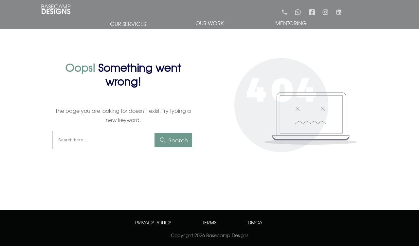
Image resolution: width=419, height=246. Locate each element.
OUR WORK (209, 23)
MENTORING (291, 23)
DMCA (255, 222)
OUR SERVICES (128, 24)
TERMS (209, 222)
